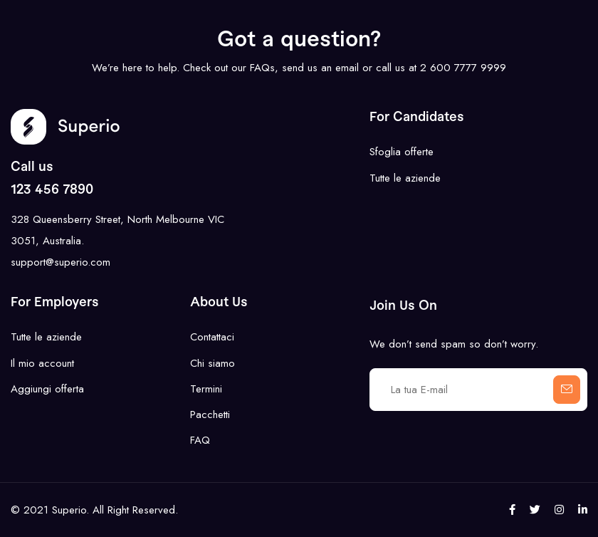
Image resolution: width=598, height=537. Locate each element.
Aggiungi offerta (47, 389)
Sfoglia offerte (401, 152)
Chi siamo (212, 363)
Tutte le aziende (405, 178)
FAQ (200, 440)
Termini (206, 389)
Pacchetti (210, 414)
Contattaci (212, 337)
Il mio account (42, 363)
